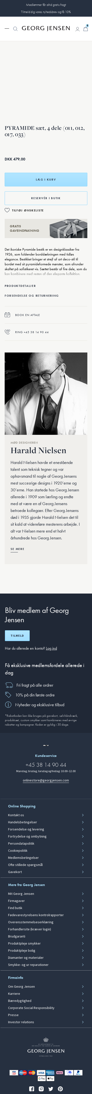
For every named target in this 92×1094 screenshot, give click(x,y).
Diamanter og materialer (26, 958)
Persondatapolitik (21, 843)
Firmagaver (16, 901)
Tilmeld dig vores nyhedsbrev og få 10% (46, 12)
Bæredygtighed (19, 1001)
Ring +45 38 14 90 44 (27, 332)
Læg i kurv (46, 180)
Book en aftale (22, 314)
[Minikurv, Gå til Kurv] (85, 28)
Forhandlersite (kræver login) (29, 929)
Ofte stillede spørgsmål (25, 865)
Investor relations (21, 1022)
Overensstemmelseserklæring (30, 922)
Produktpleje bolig (21, 950)
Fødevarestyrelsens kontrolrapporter (36, 915)
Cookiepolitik (17, 850)
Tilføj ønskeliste (28, 210)
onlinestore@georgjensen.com (46, 780)
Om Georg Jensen (21, 986)
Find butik (15, 908)
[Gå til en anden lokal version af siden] (46, 745)
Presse (13, 1015)
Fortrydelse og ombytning (27, 836)
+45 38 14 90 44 (46, 764)
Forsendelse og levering (26, 829)
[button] (15, 31)
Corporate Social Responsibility (31, 1008)
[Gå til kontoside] (77, 29)
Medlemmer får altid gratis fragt (46, 4)
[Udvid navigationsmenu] (6, 28)
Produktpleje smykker (24, 943)
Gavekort (15, 872)
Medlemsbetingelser (23, 858)
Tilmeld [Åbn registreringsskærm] (17, 636)
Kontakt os (16, 815)
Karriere (14, 994)
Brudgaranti (16, 936)
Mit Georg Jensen (21, 894)
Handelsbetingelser (22, 822)
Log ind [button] (51, 648)
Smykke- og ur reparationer (28, 965)
